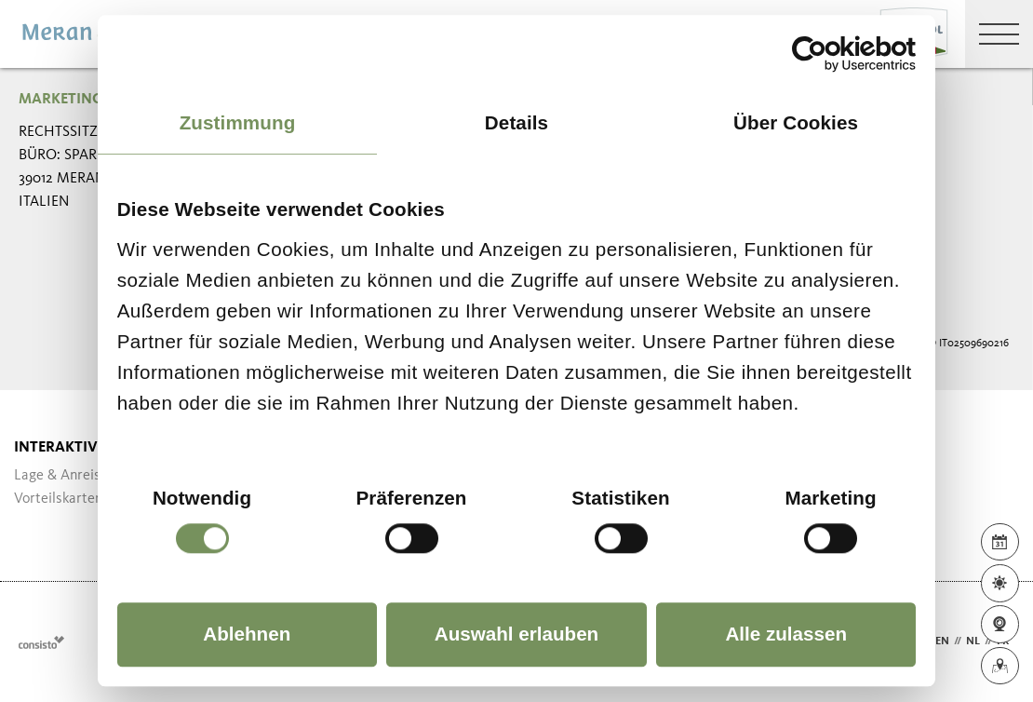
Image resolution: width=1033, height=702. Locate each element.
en (942, 641)
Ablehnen (246, 633)
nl (973, 641)
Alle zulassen (786, 633)
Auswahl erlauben (516, 633)
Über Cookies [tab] (795, 122)
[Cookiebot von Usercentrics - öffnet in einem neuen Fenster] (834, 53)
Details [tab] (516, 122)
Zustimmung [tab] (238, 122)
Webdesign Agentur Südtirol (41, 642)
